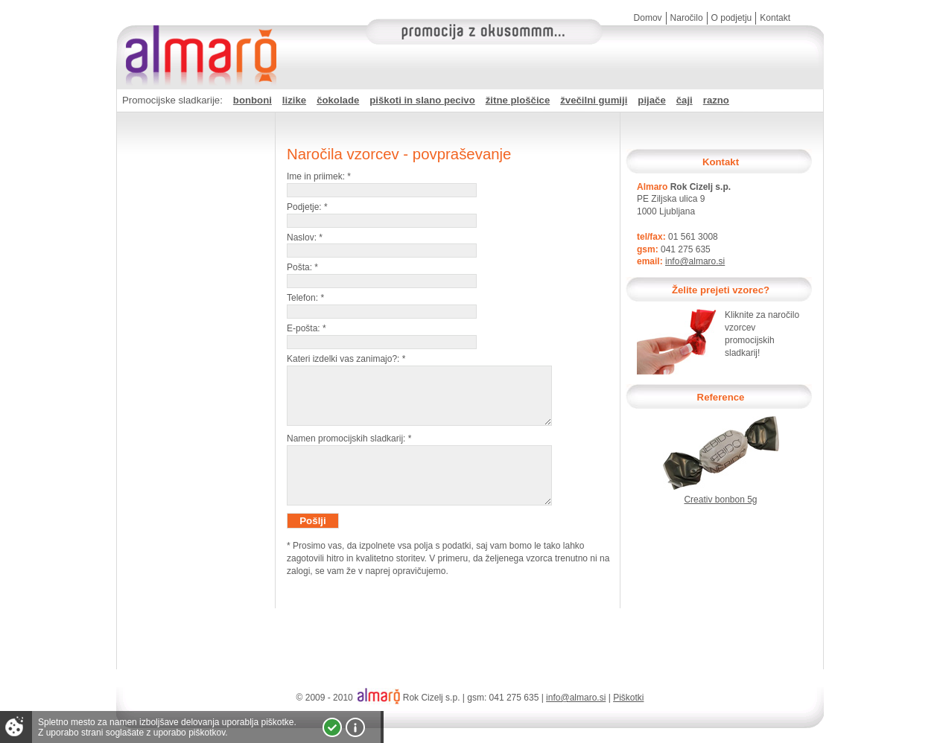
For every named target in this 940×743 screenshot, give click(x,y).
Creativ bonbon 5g (720, 499)
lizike (294, 100)
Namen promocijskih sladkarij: (349, 449)
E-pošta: (306, 328)
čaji (684, 100)
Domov (648, 18)
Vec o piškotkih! (355, 727)
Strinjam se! (332, 727)
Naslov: (305, 237)
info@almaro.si (695, 261)
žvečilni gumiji (593, 100)
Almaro (198, 41)
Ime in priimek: (319, 176)
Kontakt (775, 18)
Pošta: (302, 267)
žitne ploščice (518, 100)
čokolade (338, 100)
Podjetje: (307, 207)
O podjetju (731, 18)
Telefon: (305, 298)
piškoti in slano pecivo (421, 100)
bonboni (252, 100)
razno (716, 100)
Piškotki (628, 697)
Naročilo (686, 18)
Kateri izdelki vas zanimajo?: (346, 359)
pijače (651, 100)
